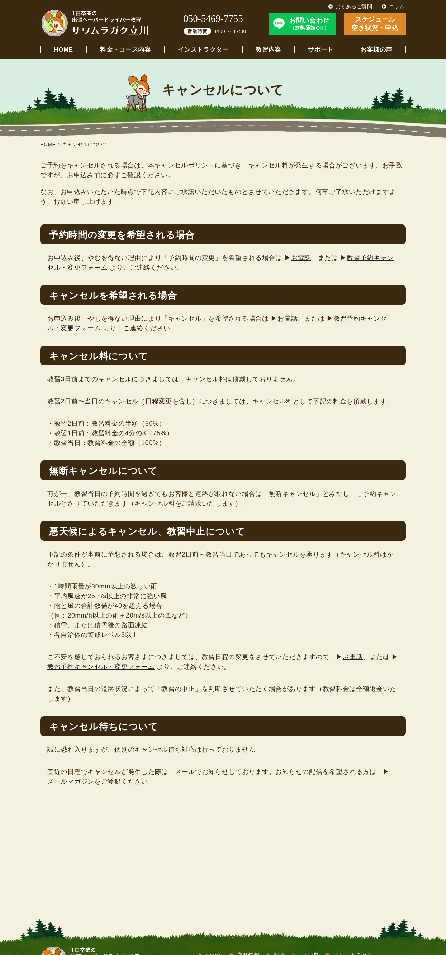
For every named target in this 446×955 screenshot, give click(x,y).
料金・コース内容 (125, 50)
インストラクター (203, 50)
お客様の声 (376, 50)
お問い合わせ (309, 24)
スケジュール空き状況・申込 (374, 23)
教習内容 (268, 50)
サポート (320, 50)
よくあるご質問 (354, 6)
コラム (397, 6)
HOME (63, 50)
